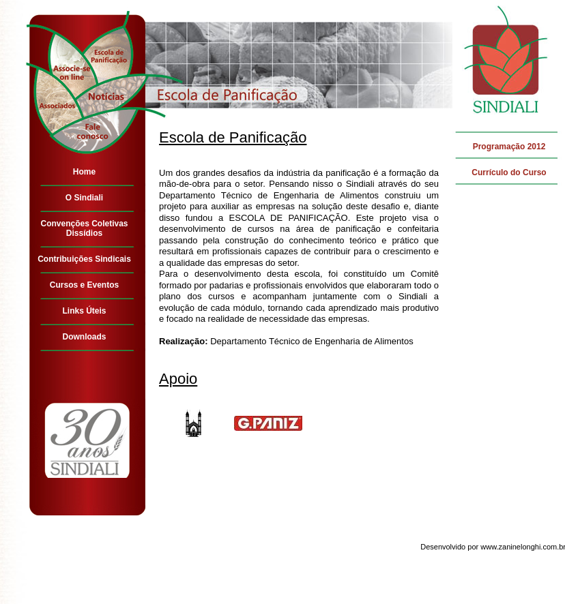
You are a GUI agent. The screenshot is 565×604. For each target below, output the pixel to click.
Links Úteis (84, 311)
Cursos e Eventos (84, 285)
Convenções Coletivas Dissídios (84, 228)
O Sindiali (84, 197)
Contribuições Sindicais (84, 259)
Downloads (84, 337)
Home (84, 172)
